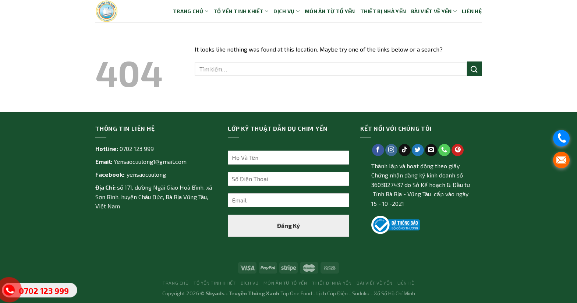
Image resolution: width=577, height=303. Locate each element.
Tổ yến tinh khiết (240, 11)
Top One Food (296, 293)
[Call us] (444, 150)
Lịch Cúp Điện (332, 293)
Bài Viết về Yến (434, 11)
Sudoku (360, 293)
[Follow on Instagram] (391, 150)
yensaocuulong (146, 174)
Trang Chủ (190, 11)
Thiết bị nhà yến (383, 11)
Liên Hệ (472, 11)
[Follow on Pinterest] (458, 150)
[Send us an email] (431, 150)
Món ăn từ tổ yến (330, 11)
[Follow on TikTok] (405, 150)
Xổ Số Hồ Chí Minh (394, 293)
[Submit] (474, 68)
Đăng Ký (288, 225)
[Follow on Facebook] (378, 150)
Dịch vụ (286, 11)
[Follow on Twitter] (418, 150)
